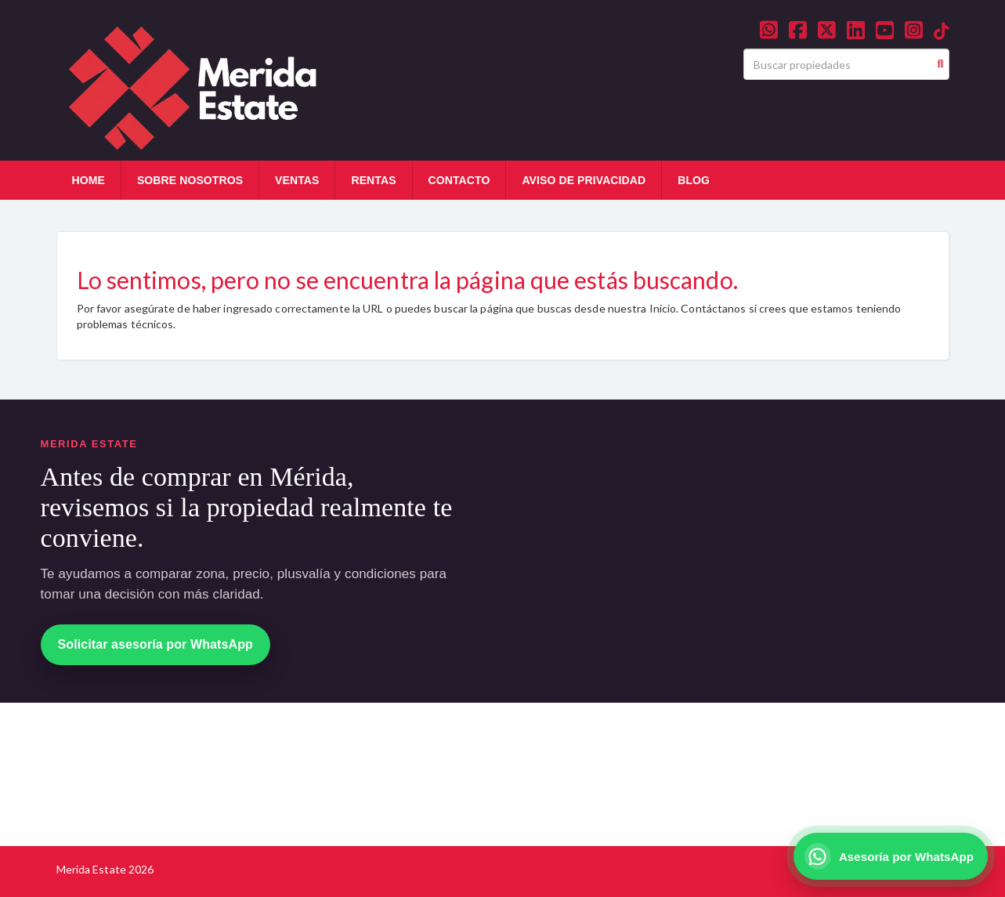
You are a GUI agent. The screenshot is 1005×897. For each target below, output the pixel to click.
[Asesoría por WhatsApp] (891, 856)
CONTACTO (459, 180)
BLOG (694, 180)
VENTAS (297, 180)
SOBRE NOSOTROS (190, 180)
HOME (88, 180)
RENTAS (373, 180)
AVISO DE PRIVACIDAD (583, 180)
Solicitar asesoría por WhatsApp (155, 644)
